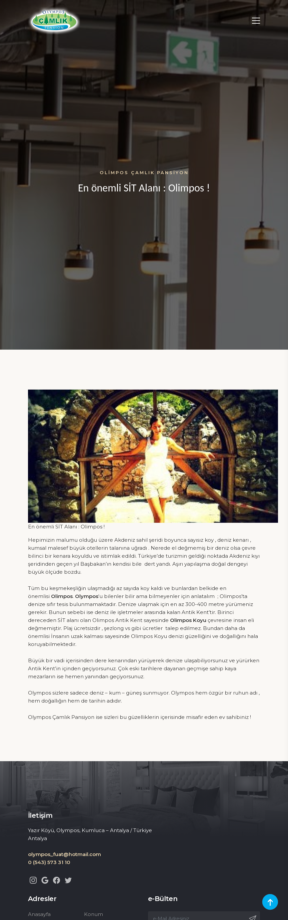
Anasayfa (39, 914)
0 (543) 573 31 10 (49, 862)
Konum (93, 914)
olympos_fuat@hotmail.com (64, 854)
